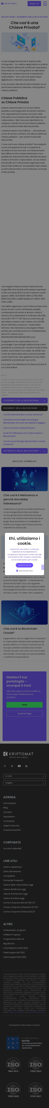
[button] (24, 570)
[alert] (24, 554)
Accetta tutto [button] (24, 565)
